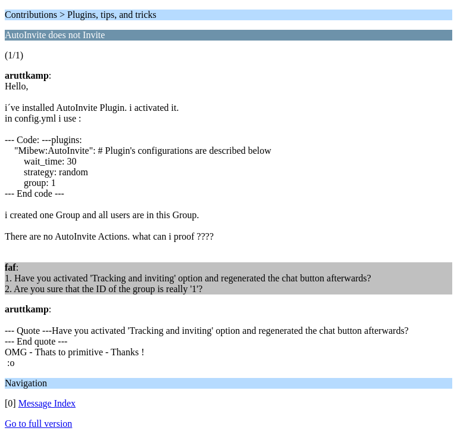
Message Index (47, 403)
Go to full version (38, 423)
